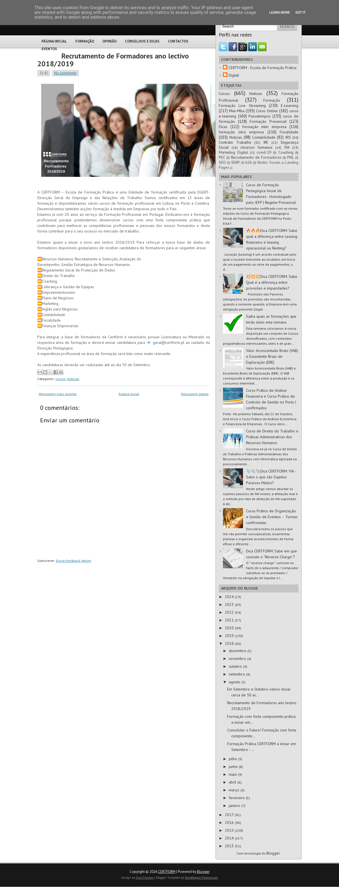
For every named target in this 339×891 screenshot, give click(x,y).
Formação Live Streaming (242, 105)
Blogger (273, 853)
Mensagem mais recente (58, 394)
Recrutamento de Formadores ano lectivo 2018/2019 (113, 59)
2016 (230, 822)
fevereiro (237, 797)
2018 (230, 643)
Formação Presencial (268, 121)
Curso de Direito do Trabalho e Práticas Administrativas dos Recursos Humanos (272, 437)
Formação (84, 41)
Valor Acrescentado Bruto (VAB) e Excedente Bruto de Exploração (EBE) (272, 356)
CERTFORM (166, 871)
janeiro (235, 805)
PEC (222, 157)
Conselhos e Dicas (142, 41)
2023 (230, 604)
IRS (288, 137)
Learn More (279, 12)
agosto (235, 681)
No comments (65, 73)
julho (233, 758)
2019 (230, 635)
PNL (290, 157)
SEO (222, 162)
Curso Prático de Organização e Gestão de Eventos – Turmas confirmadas (272, 516)
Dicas (223, 126)
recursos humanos (256, 147)
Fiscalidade (289, 131)
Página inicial (129, 394)
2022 (230, 612)
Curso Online (267, 110)
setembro (237, 674)
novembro (238, 658)
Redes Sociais (269, 162)
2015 (230, 830)
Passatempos (260, 116)
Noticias (73, 379)
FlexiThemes (145, 878)
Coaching (285, 152)
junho (234, 766)
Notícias (255, 93)
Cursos (60, 379)
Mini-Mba (236, 110)
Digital (234, 75)
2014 (230, 838)
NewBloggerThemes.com (201, 878)
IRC (266, 142)
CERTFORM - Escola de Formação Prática (262, 67)
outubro (236, 666)
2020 (230, 627)
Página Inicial (54, 41)
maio (233, 774)
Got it (300, 12)
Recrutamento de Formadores (256, 157)
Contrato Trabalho (235, 142)
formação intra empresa (241, 131)
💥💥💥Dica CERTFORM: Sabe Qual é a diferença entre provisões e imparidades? (271, 282)
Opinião (109, 41)
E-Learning (289, 105)
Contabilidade (263, 137)
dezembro (238, 650)
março (234, 789)
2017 (230, 814)
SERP (235, 162)
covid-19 (264, 152)
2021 (230, 620)
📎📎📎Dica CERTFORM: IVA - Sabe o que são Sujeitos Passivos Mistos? (271, 477)
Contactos (178, 41)
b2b (248, 162)
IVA (286, 147)
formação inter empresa (264, 126)
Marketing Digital (233, 152)
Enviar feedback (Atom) (73, 561)
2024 (230, 596)
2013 (230, 845)
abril (233, 782)
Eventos (49, 48)
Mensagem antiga (194, 394)
